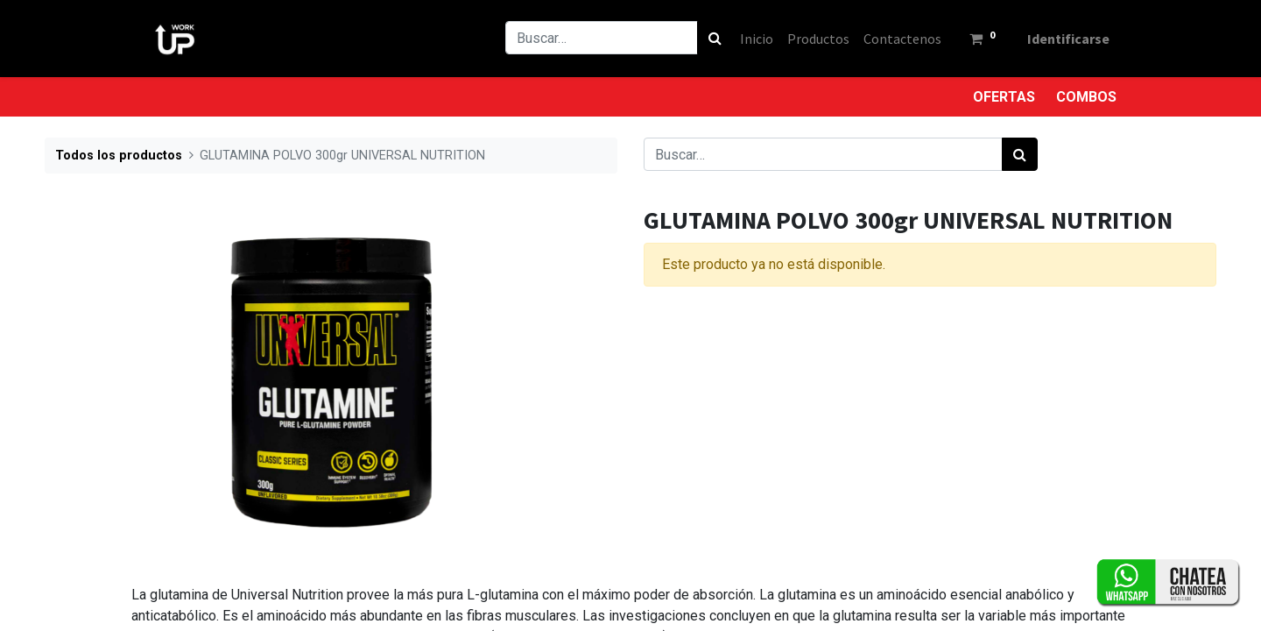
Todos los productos (118, 155)
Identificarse (1068, 38)
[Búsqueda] (715, 37)
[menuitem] (756, 38)
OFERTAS (1004, 97)
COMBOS (1086, 97)
